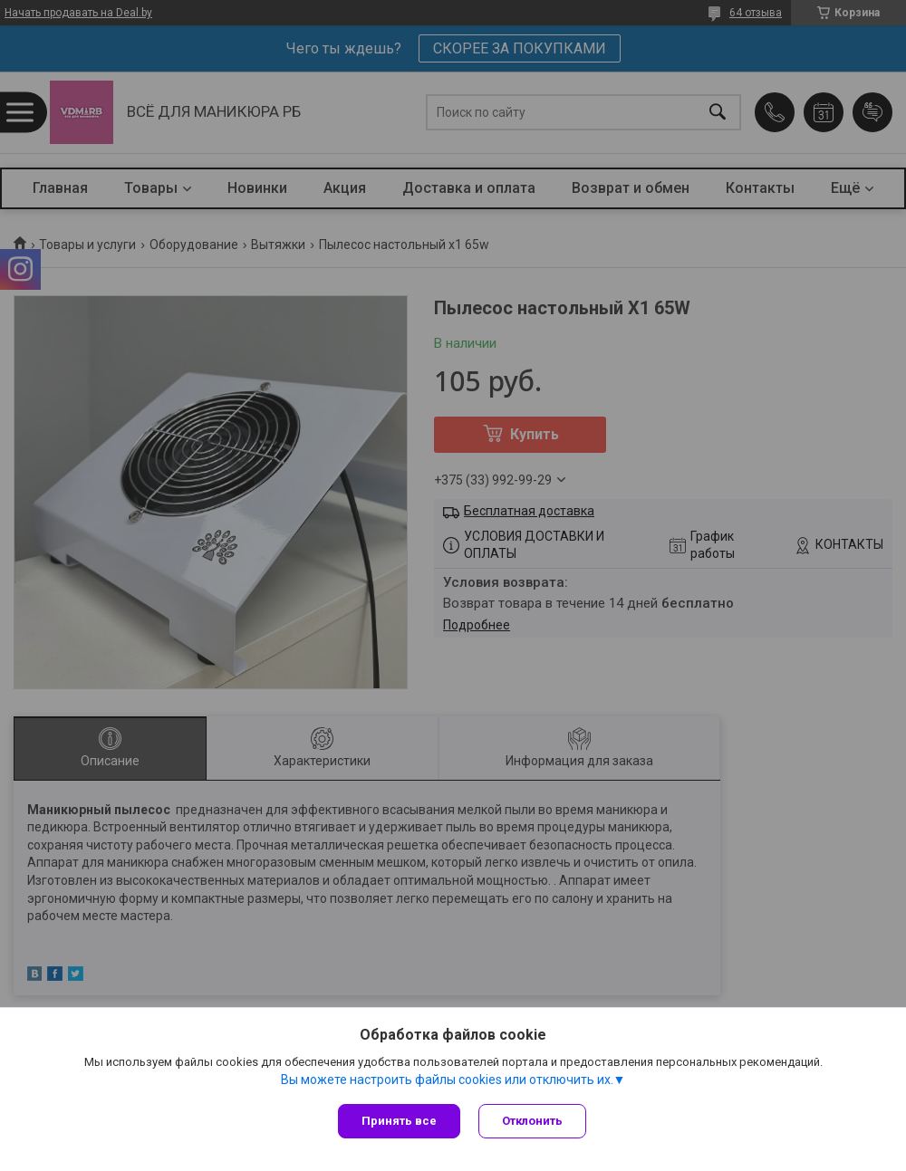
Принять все (399, 1121)
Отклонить (532, 1121)
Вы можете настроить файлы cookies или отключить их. (447, 1079)
